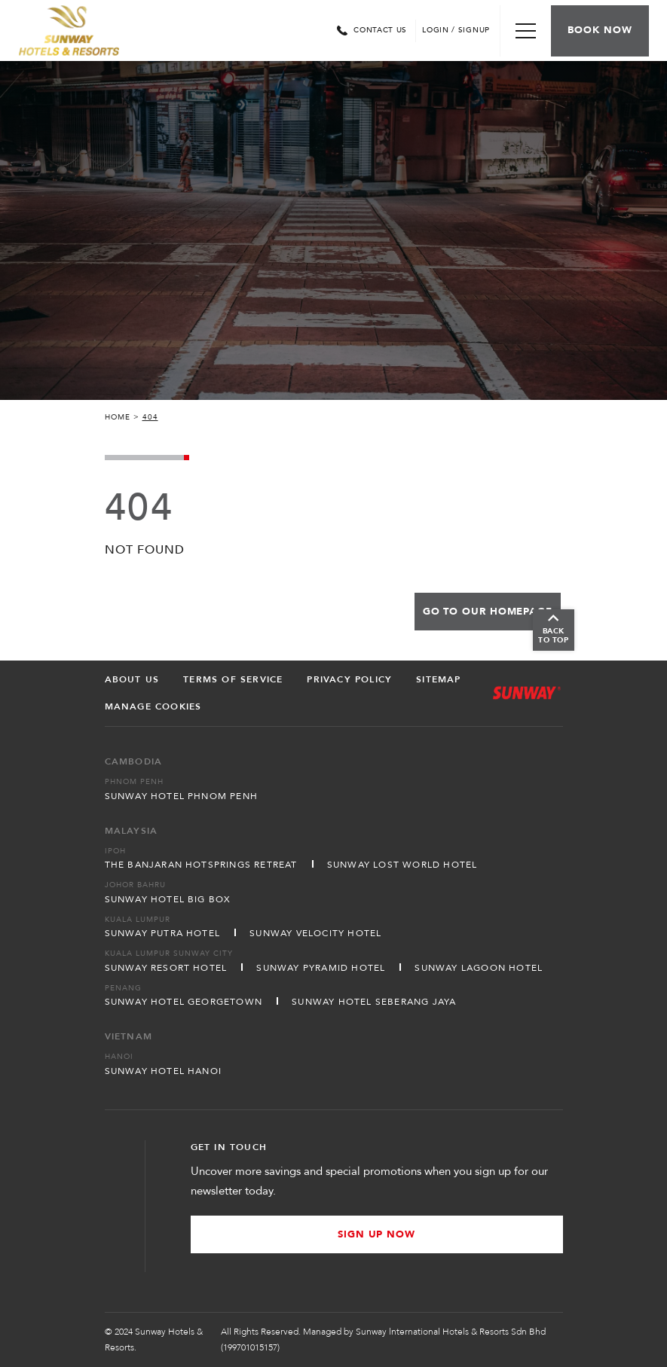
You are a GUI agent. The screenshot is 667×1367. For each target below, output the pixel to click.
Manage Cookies (153, 706)
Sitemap (438, 679)
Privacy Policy (349, 679)
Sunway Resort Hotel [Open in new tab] (166, 968)
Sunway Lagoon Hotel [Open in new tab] (479, 968)
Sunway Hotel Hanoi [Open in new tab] (163, 1071)
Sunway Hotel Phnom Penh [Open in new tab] (182, 796)
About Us (132, 679)
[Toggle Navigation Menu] (525, 30)
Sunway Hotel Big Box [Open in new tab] (168, 899)
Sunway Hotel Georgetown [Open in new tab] (184, 1002)
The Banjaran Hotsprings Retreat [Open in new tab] (201, 865)
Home (117, 417)
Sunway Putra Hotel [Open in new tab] (163, 933)
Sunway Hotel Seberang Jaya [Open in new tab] (374, 1002)
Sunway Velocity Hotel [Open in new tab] (315, 933)
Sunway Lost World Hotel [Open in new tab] (402, 865)
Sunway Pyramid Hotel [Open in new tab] (320, 968)
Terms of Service (233, 679)
